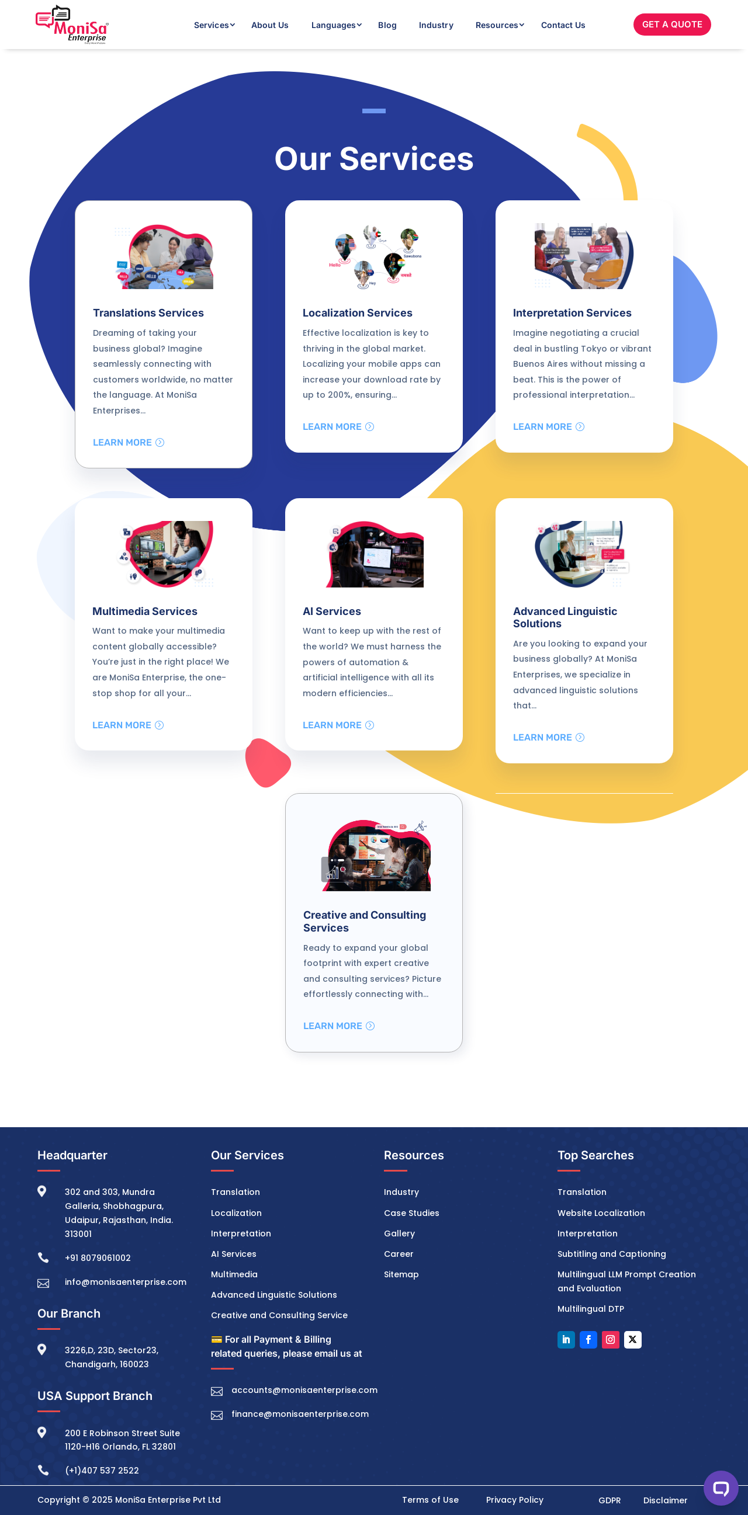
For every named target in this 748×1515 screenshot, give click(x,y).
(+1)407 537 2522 (102, 1470)
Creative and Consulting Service (279, 1315)
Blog (387, 25)
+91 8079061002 (98, 1258)
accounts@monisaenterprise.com (304, 1390)
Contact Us (563, 25)
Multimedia (234, 1274)
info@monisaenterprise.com (125, 1282)
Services (211, 25)
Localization (236, 1213)
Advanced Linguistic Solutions (274, 1295)
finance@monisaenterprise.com (300, 1414)
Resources (497, 25)
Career (399, 1254)
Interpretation (241, 1233)
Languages (333, 25)
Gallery (399, 1233)
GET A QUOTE (672, 24)
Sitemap (401, 1274)
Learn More (122, 442)
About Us (270, 25)
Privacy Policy (514, 1500)
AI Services (234, 1254)
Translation (235, 1192)
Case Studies (411, 1213)
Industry (436, 25)
